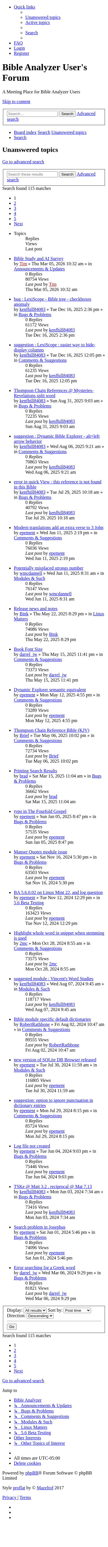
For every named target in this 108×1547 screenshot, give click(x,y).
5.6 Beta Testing (29, 902)
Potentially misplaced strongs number (48, 568)
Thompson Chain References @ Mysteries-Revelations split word (54, 393)
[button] (18, 223)
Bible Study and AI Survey (38, 258)
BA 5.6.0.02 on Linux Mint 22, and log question (58, 892)
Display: (27, 1310)
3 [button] (15, 208)
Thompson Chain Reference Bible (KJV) (51, 730)
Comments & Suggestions (42, 360)
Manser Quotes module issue (40, 851)
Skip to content (16, 101)
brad (24, 776)
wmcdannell (31, 573)
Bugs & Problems (34, 314)
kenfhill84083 (33, 309)
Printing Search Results (35, 770)
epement (27, 532)
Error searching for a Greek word (44, 1267)
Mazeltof (45, 1487)
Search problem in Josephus (39, 1227)
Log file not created (32, 1146)
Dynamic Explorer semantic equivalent (50, 689)
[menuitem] (42, 17)
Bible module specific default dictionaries (52, 1019)
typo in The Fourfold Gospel (40, 811)
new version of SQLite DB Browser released (55, 1059)
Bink (24, 613)
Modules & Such (29, 578)
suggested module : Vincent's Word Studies (53, 978)
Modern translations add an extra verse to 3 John (58, 527)
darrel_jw (28, 654)
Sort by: (69, 1310)
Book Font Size (28, 649)
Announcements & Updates (39, 268)
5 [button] (15, 218)
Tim (23, 263)
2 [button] (15, 203)
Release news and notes (36, 608)
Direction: (30, 1315)
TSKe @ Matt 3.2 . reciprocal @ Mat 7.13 (53, 1186)
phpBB (31, 1472)
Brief (24, 735)
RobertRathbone (35, 1024)
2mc (24, 943)
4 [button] (15, 213)
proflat (19, 1487)
